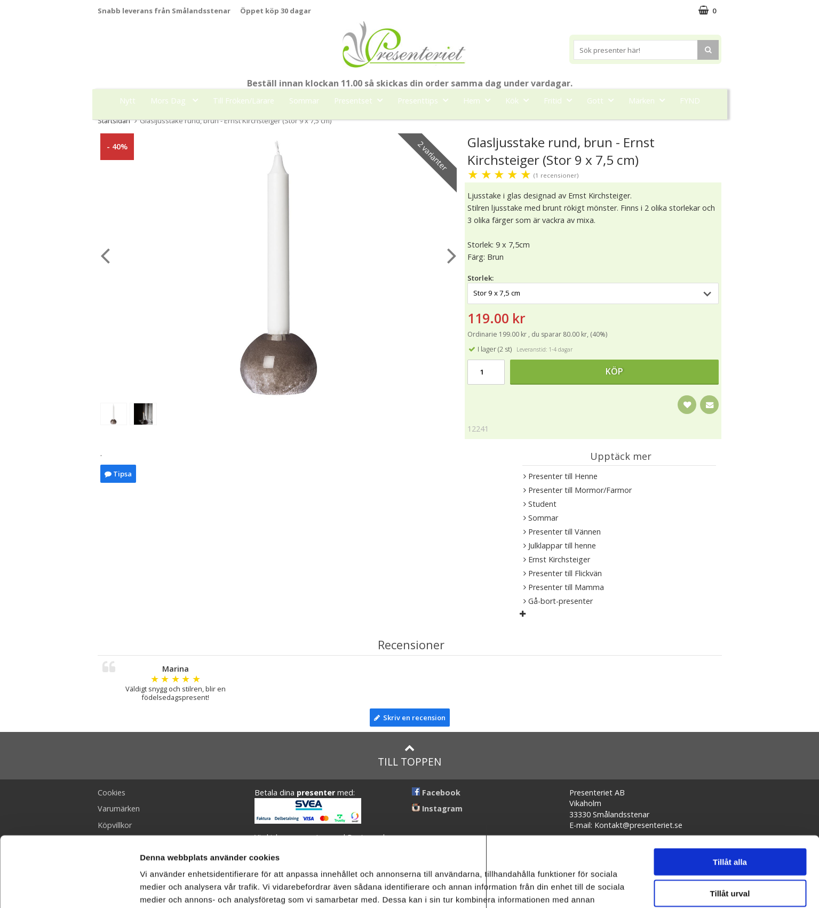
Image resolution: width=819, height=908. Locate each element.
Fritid (561, 100)
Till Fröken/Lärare (243, 100)
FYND (690, 100)
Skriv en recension (410, 717)
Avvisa (730, 864)
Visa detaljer (579, 886)
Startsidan (114, 120)
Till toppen (409, 756)
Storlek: (480, 278)
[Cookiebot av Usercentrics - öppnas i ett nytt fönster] (69, 887)
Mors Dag (177, 100)
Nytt (128, 100)
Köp (614, 371)
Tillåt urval (730, 833)
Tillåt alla (730, 801)
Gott (603, 100)
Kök (520, 100)
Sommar (304, 100)
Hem (480, 100)
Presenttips (426, 100)
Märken (650, 100)
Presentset (361, 100)
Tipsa (118, 474)
